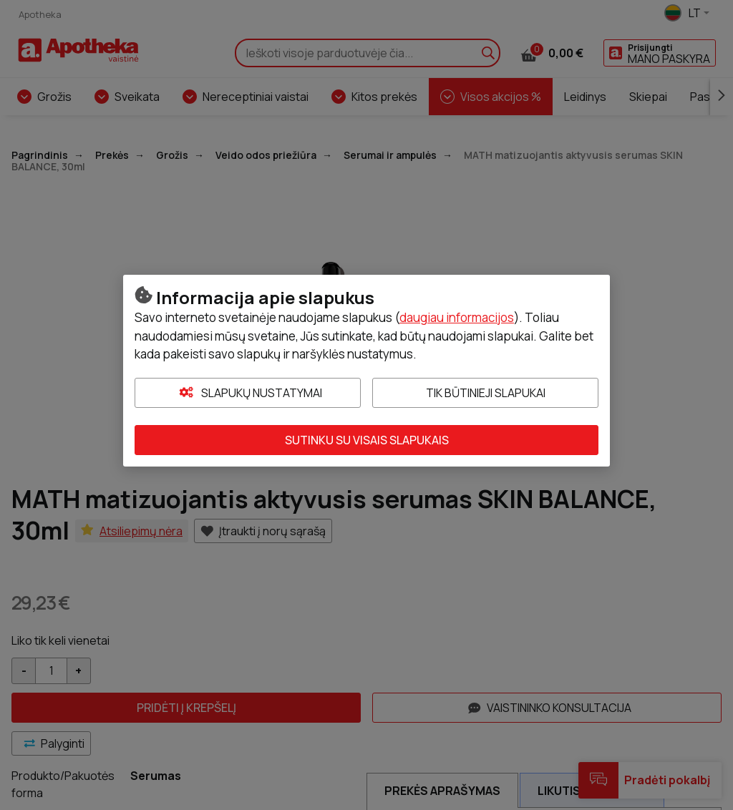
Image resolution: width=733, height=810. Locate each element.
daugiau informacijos (456, 317)
